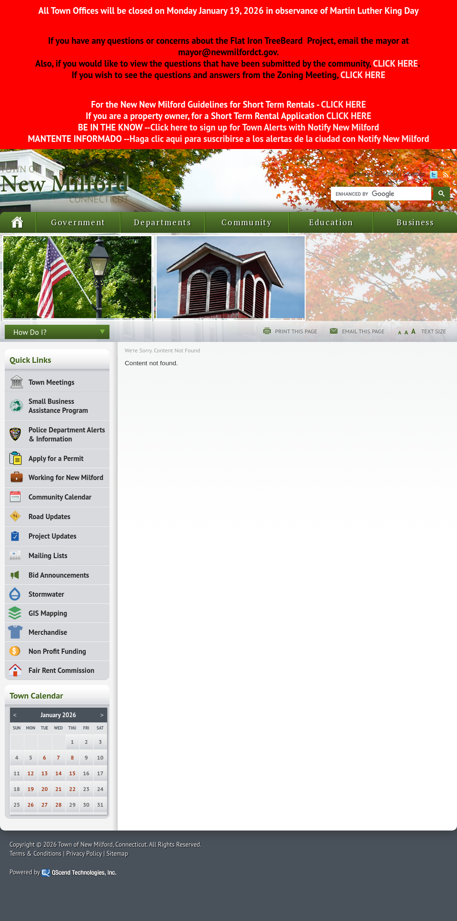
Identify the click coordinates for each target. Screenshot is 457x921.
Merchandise (48, 632)
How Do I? (30, 332)
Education (331, 222)
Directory (386, 174)
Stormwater (46, 594)
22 (72, 788)
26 (31, 804)
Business (415, 222)
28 (58, 804)
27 (44, 804)
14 (58, 773)
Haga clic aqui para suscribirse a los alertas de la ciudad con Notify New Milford (279, 138)
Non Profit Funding (57, 651)
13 (44, 773)
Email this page (363, 331)
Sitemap (414, 174)
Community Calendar (60, 496)
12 (31, 773)
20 (44, 788)
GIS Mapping (48, 613)
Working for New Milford (66, 477)
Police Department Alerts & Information (67, 434)
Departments (162, 222)
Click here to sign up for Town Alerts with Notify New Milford (264, 127)
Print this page (296, 331)
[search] (380, 194)
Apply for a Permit (56, 458)
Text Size (433, 331)
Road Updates (49, 516)
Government (78, 222)
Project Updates (53, 536)
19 (31, 788)
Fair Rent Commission (61, 670)
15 (72, 773)
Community (246, 222)
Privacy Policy (84, 854)
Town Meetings (51, 382)
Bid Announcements (59, 575)
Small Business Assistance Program (58, 406)
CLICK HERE (394, 63)
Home (362, 174)
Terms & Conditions (35, 854)
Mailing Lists (48, 555)
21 (58, 788)
